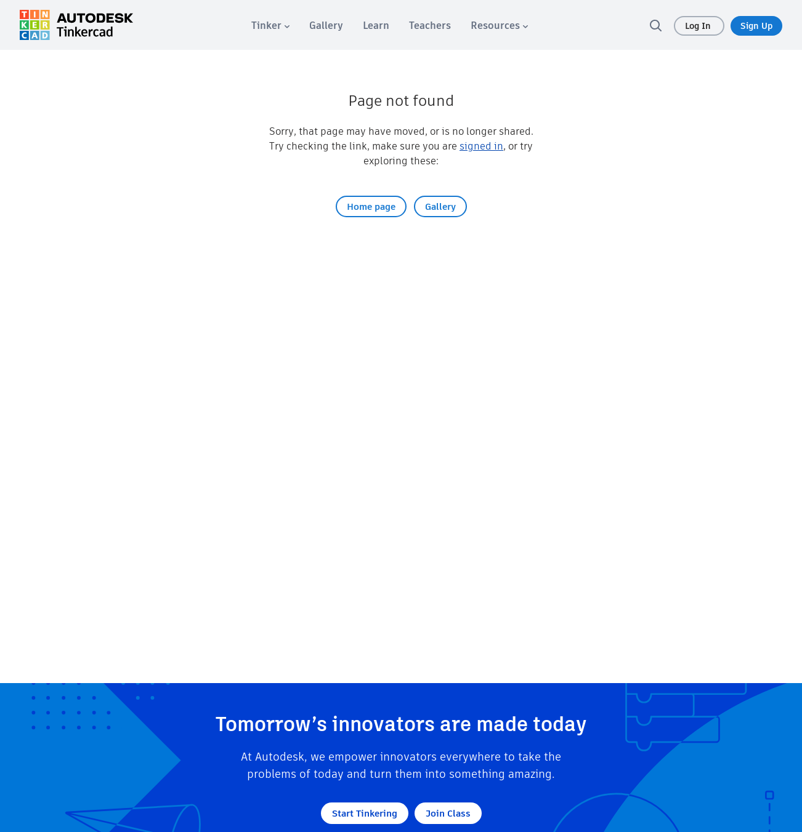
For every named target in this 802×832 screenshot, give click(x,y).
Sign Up (756, 26)
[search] (655, 25)
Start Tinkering (364, 813)
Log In (699, 26)
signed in (481, 146)
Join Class (448, 813)
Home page (371, 206)
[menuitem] (270, 25)
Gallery (440, 206)
